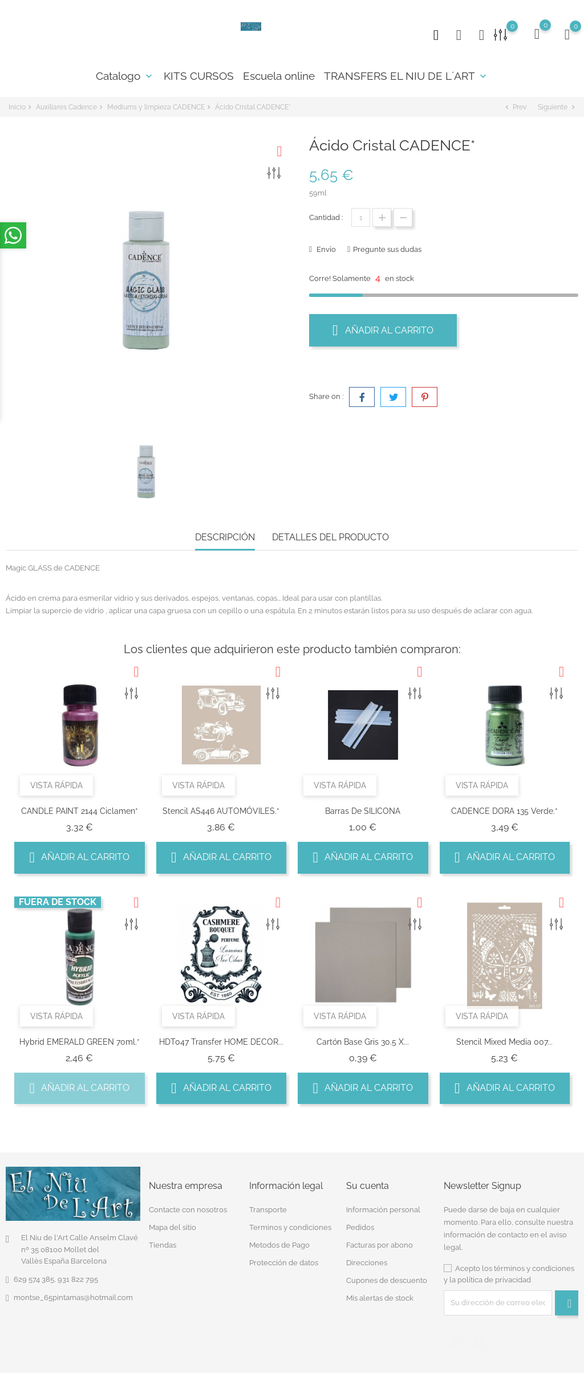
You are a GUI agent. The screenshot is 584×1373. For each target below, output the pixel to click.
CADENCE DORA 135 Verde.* (504, 811)
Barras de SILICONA (362, 811)
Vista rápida (56, 785)
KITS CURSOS (199, 76)
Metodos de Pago (279, 1245)
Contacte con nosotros (188, 1209)
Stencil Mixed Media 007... (504, 1041)
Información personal (383, 1209)
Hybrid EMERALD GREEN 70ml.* (79, 1041)
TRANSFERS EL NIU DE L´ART (406, 76)
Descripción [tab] (225, 537)
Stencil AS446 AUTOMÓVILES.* (221, 811)
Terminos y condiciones (290, 1227)
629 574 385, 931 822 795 (56, 1279)
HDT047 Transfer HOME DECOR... (221, 1041)
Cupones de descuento (386, 1280)
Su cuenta (367, 1185)
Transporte (268, 1209)
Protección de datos (283, 1262)
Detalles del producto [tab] (330, 537)
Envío (325, 249)
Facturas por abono (379, 1245)
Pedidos (360, 1227)
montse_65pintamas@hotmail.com (73, 1297)
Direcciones (366, 1262)
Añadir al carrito (382, 330)
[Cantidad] (360, 217)
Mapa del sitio (172, 1227)
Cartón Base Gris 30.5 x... (363, 1041)
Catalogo (125, 76)
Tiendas (162, 1245)
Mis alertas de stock (379, 1298)
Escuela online (279, 76)
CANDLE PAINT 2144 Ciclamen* (79, 811)
